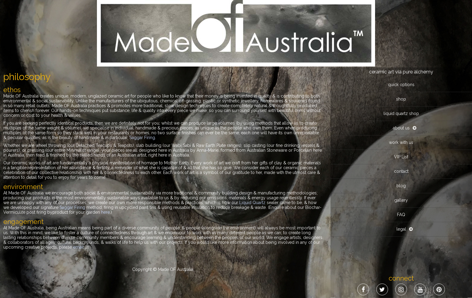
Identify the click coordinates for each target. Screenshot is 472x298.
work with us (401, 142)
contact (401, 171)
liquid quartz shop (401, 113)
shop (401, 99)
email (78, 247)
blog (401, 185)
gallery (401, 200)
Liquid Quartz (252, 202)
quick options (401, 84)
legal (401, 229)
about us (401, 128)
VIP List (401, 156)
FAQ (401, 214)
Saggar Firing (142, 137)
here (105, 212)
